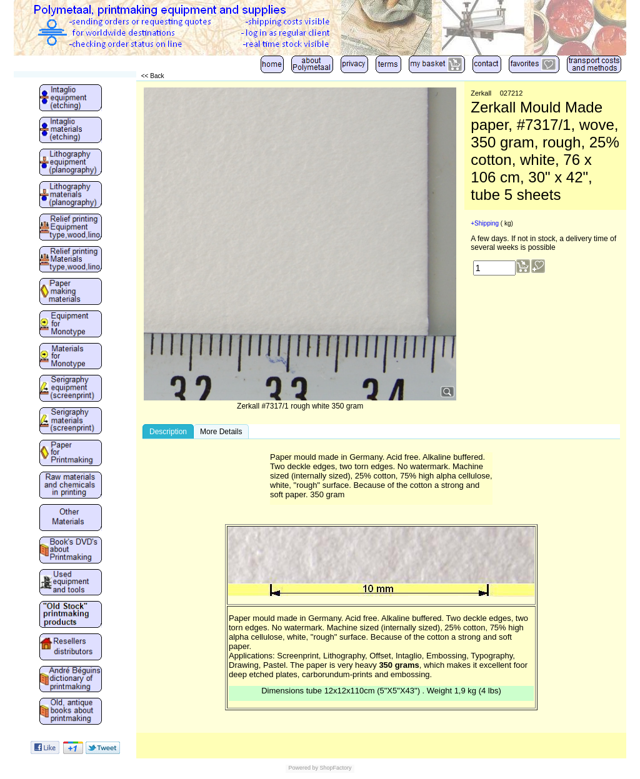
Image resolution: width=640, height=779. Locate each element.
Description (168, 431)
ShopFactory (335, 768)
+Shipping (485, 223)
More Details (221, 431)
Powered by (303, 768)
